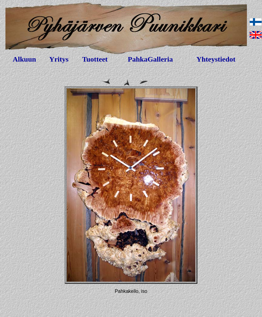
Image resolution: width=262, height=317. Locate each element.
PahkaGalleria (150, 59)
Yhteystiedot (216, 59)
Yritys (59, 59)
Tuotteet (94, 59)
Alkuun (24, 59)
